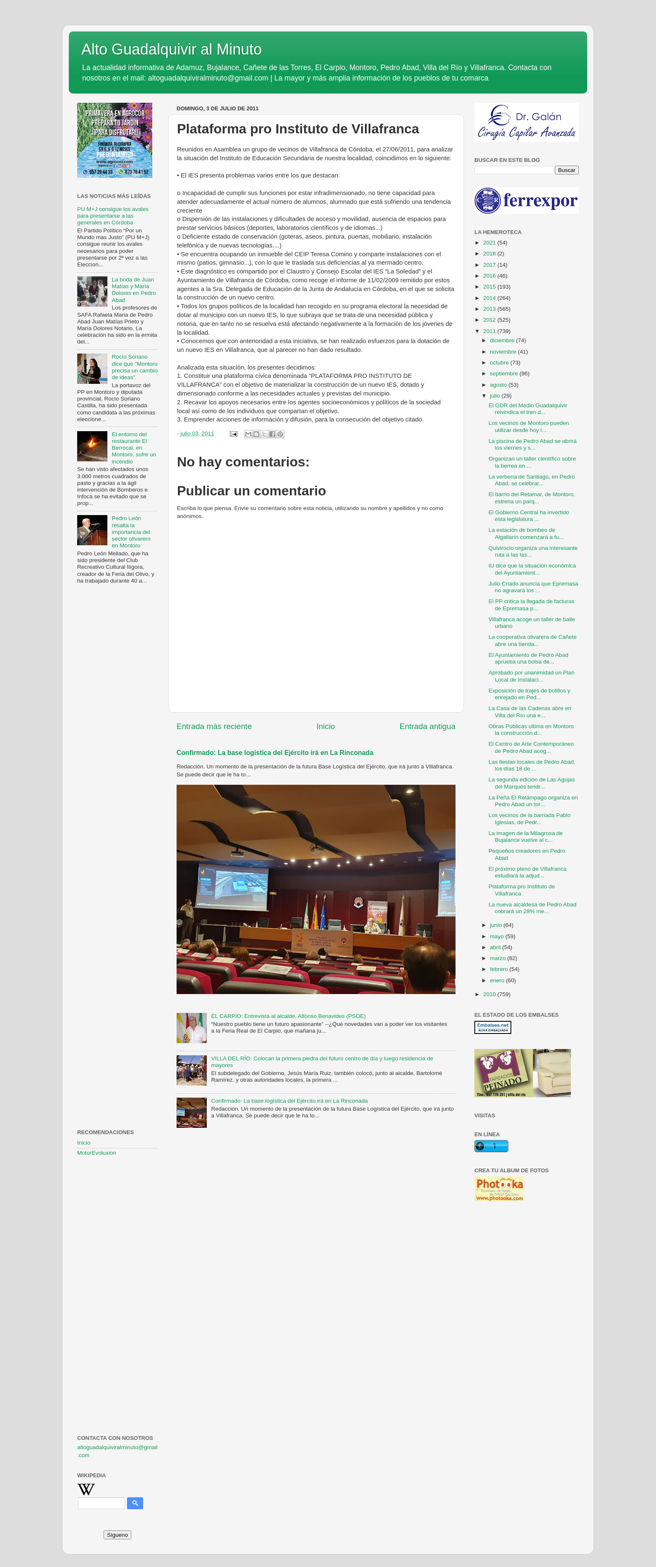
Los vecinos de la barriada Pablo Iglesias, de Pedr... (530, 818)
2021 (490, 242)
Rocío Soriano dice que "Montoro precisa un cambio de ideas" (135, 367)
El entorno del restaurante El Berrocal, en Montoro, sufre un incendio (134, 448)
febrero (500, 969)
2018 (490, 253)
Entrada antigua (428, 726)
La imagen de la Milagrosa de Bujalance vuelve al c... (526, 836)
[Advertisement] (117, 726)
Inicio (326, 726)
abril (496, 947)
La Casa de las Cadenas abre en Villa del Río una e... (530, 711)
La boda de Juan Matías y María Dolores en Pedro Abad (134, 289)
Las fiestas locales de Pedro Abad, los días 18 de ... (532, 765)
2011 (490, 331)
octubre (500, 362)
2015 (490, 287)
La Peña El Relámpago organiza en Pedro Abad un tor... (533, 800)
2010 (490, 994)
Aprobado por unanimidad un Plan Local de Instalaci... (532, 675)
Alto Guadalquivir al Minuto (171, 49)
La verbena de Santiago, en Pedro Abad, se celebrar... (532, 480)
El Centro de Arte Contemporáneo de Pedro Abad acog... (531, 747)
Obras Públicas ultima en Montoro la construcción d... (531, 729)
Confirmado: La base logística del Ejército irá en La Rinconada (275, 752)
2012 (490, 320)
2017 (490, 265)
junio (496, 925)
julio (496, 396)
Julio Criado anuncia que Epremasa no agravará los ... (533, 586)
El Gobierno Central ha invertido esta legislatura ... (529, 515)
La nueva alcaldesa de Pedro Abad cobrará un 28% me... (532, 907)
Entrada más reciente (214, 726)
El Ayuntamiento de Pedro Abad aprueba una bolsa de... (528, 658)
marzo (498, 958)
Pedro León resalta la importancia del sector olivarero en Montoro (131, 532)
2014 (490, 298)
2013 (490, 309)
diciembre (503, 340)
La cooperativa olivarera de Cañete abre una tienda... (533, 640)
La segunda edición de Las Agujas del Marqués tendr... (532, 782)
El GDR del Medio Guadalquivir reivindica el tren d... (528, 408)
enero (498, 980)
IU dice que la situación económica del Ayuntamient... (532, 568)
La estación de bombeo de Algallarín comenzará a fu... (526, 533)
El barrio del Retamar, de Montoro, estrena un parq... (532, 497)
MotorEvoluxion (96, 1153)
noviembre (504, 352)
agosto (499, 385)
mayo (497, 936)
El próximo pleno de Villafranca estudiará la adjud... (528, 872)
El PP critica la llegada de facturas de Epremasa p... (532, 604)
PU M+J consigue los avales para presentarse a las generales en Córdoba (112, 216)
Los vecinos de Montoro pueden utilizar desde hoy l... (529, 426)
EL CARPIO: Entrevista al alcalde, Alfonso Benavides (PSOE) (288, 1016)
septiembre (505, 373)
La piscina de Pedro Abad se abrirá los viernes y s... (533, 444)
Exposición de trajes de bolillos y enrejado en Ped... (529, 693)
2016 (490, 276)
